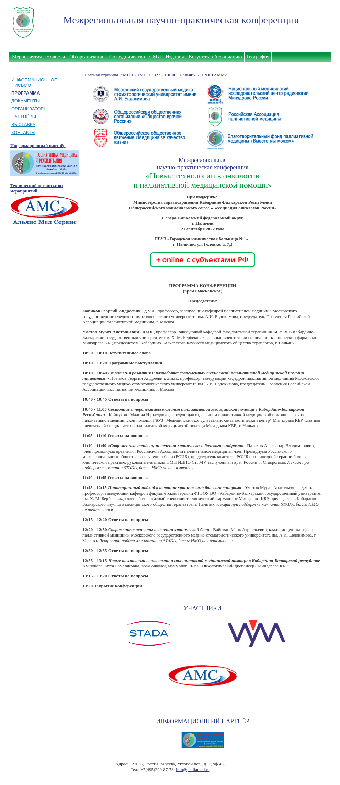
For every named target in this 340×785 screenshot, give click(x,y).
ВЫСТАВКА (23, 124)
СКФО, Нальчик (180, 74)
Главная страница (101, 74)
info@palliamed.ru (192, 769)
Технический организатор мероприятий (36, 188)
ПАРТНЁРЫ (23, 116)
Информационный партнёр (38, 145)
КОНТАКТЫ (23, 132)
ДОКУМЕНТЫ (25, 100)
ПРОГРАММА (214, 74)
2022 (155, 74)
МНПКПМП (135, 74)
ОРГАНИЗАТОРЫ (29, 108)
